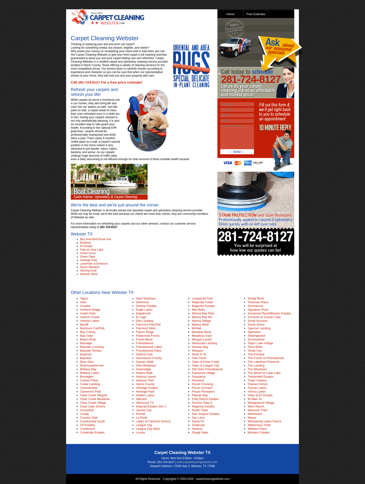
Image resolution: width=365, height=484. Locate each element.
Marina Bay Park (203, 313)
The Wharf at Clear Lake (264, 373)
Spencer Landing (259, 328)
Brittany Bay (88, 369)
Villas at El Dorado (260, 395)
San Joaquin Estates (206, 414)
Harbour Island (146, 376)
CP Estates (87, 425)
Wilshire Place (257, 428)
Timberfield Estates (261, 376)
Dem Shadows (146, 298)
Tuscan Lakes (257, 388)
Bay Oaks (86, 335)
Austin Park (87, 313)
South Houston (258, 321)
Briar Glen (87, 361)
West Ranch (256, 406)
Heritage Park (88, 260)
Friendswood (144, 343)
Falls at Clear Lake (91, 249)
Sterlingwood (256, 335)
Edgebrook (143, 313)
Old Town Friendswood (207, 369)
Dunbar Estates (146, 306)
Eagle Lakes (144, 309)
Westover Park (257, 410)
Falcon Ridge (145, 332)
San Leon (198, 417)
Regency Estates (203, 406)
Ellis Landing (144, 321)
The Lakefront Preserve (263, 361)
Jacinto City (144, 410)
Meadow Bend (201, 332)
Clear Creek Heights (93, 395)
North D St (199, 354)
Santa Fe (198, 421)
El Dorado (86, 246)
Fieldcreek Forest (147, 335)
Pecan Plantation (203, 391)
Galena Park (144, 354)
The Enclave (256, 354)
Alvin (83, 302)
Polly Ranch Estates (205, 399)
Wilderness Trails (259, 425)
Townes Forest (257, 384)
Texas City (255, 350)
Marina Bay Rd (202, 317)
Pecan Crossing (202, 384)
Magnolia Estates (203, 306)
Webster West (89, 274)
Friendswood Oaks (148, 350)
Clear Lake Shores (92, 406)
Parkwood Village (203, 373)
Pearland (198, 380)
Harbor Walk (144, 373)
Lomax (140, 432)
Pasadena (199, 376)
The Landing (256, 365)
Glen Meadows (146, 365)
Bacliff (84, 324)
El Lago (141, 317)
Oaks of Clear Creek (205, 361)
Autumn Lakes (89, 321)
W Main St (255, 399)
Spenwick (254, 332)
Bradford (85, 242)
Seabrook (198, 425)
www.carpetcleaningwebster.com (197, 462)
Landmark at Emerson (94, 263)
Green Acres (88, 253)
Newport (197, 350)
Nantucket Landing (204, 343)
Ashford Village (90, 309)
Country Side (89, 417)
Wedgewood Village (261, 402)
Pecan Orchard (202, 388)
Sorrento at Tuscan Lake (264, 317)
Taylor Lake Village (260, 343)
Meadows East (202, 335)
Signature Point (258, 309)
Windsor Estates (259, 432)
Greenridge (143, 369)
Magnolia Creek (202, 302)
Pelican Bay (200, 395)
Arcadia (85, 306)
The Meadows (257, 369)
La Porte (141, 417)
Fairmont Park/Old (148, 324)
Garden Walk (144, 361)
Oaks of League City (205, 365)
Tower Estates (257, 380)
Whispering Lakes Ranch (264, 421)
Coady (84, 414)
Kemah (140, 414)
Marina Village (201, 321)
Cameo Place (89, 380)
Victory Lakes (257, 391)
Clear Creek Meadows (95, 399)
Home (230, 14)
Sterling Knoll (88, 270)
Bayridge (86, 343)
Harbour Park (145, 380)
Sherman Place (258, 302)
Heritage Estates (147, 388)
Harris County (145, 384)
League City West (148, 428)
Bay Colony (87, 332)
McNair (196, 328)
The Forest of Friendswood (266, 358)
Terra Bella (255, 347)
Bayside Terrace (91, 350)
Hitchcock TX (145, 402)
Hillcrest (141, 399)
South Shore (256, 324)
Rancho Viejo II (202, 402)
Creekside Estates (92, 432)
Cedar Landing (90, 384)
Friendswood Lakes (149, 347)
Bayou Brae (88, 339)
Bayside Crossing (92, 347)
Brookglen (87, 376)
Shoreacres (255, 306)
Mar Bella (198, 309)
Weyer (252, 417)
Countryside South (92, 421)
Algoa (84, 298)
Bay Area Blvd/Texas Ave (95, 239)
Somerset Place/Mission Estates (269, 313)
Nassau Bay (200, 347)
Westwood (255, 414)
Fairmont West (145, 328)
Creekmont (87, 428)
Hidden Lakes (145, 395)
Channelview (88, 388)
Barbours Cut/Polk (92, 328)
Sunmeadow (256, 339)
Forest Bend (144, 339)
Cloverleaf (87, 410)
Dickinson (142, 302)
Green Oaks (87, 256)
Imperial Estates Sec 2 (151, 406)
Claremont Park (90, 391)
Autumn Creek (89, 317)
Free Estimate (256, 14)
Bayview (85, 358)
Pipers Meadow (89, 267)
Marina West (200, 324)
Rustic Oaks (200, 410)
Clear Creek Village (93, 402)
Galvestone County (149, 358)
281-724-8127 (251, 79)
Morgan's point (202, 339)
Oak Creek (199, 358)
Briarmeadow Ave (92, 365)
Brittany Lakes (89, 373)
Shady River (256, 298)
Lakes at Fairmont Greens (153, 421)
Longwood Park (202, 298)
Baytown (86, 354)
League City (144, 425)
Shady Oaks (200, 432)
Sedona (197, 428)
